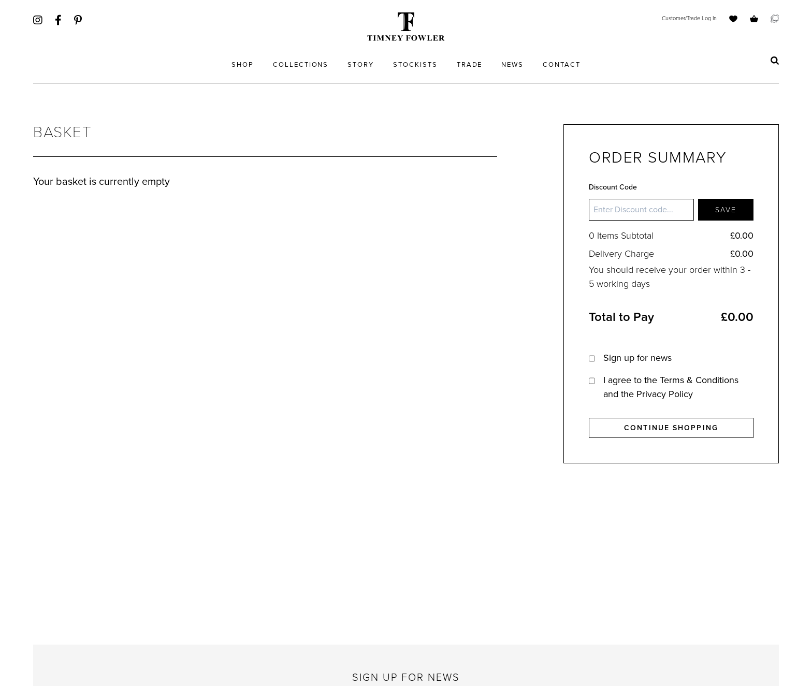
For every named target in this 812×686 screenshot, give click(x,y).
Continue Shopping (671, 427)
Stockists (415, 64)
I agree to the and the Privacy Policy (670, 387)
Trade (470, 64)
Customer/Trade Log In (689, 18)
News (512, 64)
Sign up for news (637, 357)
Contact (562, 64)
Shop (242, 64)
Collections (300, 64)
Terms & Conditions (699, 380)
